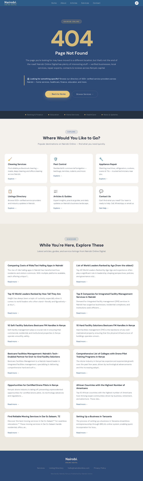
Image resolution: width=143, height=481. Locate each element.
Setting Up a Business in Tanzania (94, 416)
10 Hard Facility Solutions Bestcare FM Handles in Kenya (105, 325)
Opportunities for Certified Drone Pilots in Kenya (33, 385)
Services (85, 3)
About (63, 3)
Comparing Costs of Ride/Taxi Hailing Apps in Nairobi (35, 265)
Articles (73, 3)
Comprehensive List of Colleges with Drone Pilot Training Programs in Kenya (101, 355)
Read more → (13, 282)
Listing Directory (56, 468)
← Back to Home (57, 94)
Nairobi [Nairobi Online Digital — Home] (10, 3)
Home (54, 3)
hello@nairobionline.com (78, 468)
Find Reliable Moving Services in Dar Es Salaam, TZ (34, 416)
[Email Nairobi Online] (137, 3)
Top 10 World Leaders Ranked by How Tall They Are (34, 294)
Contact (96, 3)
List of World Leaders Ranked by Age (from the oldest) (104, 265)
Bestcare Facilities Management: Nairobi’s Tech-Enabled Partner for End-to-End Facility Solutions (34, 355)
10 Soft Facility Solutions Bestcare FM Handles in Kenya (36, 325)
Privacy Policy (100, 468)
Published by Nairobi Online (81, 474)
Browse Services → (85, 94)
